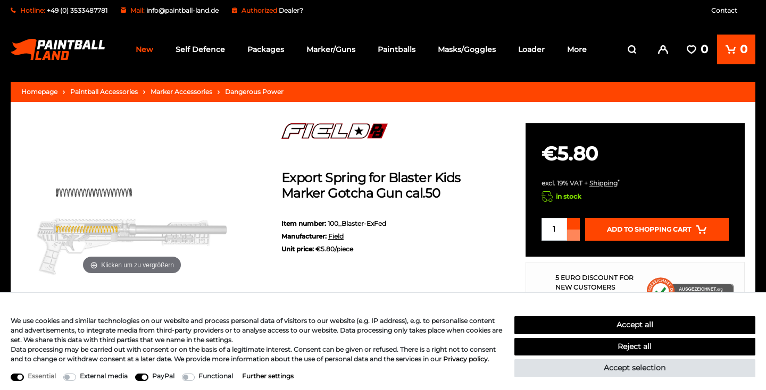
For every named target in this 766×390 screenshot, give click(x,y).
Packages (265, 49)
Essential (42, 376)
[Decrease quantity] (573, 234)
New (144, 49)
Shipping (603, 182)
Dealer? (291, 10)
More (577, 49)
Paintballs (396, 49)
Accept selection (634, 367)
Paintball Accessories (104, 91)
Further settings (268, 376)
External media (104, 376)
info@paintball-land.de (182, 10)
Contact (724, 10)
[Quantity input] (554, 228)
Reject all (635, 346)
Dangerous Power (254, 91)
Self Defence (200, 49)
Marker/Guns (330, 49)
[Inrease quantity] (573, 222)
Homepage (39, 91)
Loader (531, 49)
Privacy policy (465, 359)
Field (336, 235)
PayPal (163, 376)
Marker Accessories (181, 91)
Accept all (635, 324)
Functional (215, 376)
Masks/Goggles (467, 49)
